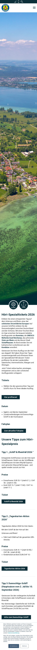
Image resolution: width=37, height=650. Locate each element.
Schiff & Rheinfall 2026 (13, 501)
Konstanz (20, 335)
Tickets (23, 305)
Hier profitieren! (10, 397)
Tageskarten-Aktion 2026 (14, 569)
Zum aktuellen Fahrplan (13, 431)
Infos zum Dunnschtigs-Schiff (16, 617)
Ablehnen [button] (24, 646)
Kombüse (5, 347)
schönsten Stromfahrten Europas (15, 324)
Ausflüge (13, 305)
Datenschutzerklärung (13, 633)
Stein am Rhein (8, 340)
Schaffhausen (7, 343)
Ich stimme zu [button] (13, 646)
